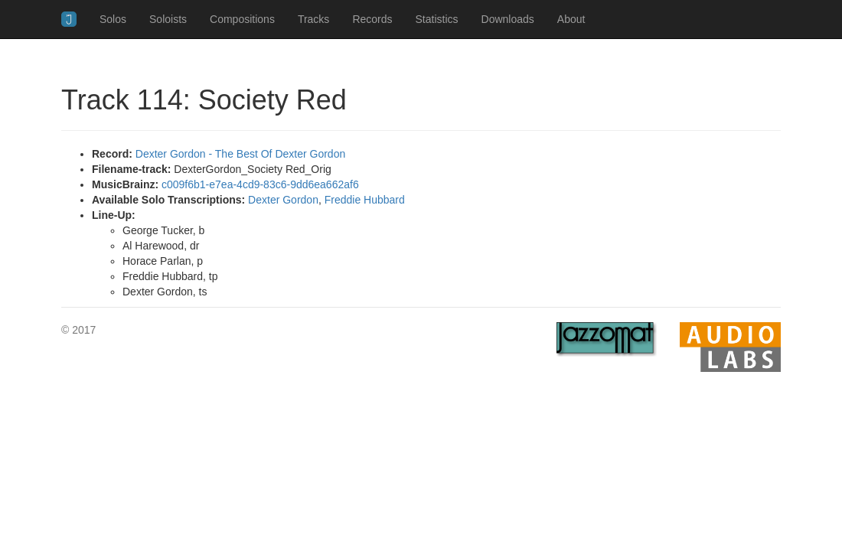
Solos (113, 19)
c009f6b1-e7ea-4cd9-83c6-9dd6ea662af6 (260, 184)
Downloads (507, 19)
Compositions (242, 19)
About (571, 19)
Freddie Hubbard (365, 200)
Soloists (168, 19)
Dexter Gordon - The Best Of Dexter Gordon (240, 154)
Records (372, 19)
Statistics (437, 19)
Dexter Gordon (283, 200)
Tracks (313, 19)
